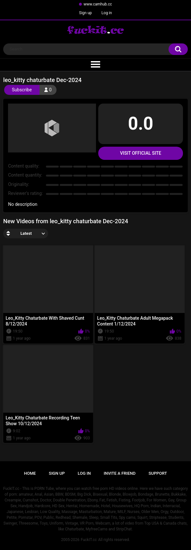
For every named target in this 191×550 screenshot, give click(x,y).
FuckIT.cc (89, 539)
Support (158, 473)
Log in (106, 13)
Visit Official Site (140, 153)
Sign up (85, 13)
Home (30, 473)
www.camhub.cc (97, 4)
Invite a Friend (119, 473)
